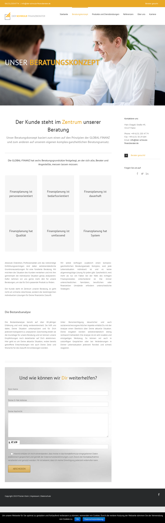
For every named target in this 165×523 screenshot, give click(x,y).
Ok (77, 519)
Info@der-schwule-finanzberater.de (35, 3)
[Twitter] (142, 173)
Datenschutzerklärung (93, 519)
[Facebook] (137, 173)
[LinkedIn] (147, 173)
